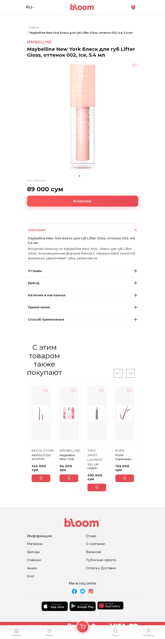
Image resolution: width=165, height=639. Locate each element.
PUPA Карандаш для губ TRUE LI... (123, 457)
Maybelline (39, 42)
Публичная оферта (101, 560)
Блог (30, 576)
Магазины (35, 544)
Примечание (82, 307)
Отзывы (82, 271)
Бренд (82, 283)
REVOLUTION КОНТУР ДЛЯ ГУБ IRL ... (41, 457)
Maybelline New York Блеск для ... (69, 457)
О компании (95, 544)
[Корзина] (83, 627)
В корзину (82, 201)
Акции (32, 568)
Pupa (119, 451)
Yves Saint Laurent (95, 455)
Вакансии (93, 552)
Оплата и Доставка (101, 568)
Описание (83, 230)
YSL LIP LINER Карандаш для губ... (95, 466)
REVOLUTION (43, 451)
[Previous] (118, 373)
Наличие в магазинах (82, 295)
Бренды (33, 552)
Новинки (34, 560)
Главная (34, 27)
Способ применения (82, 319)
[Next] (130, 373)
